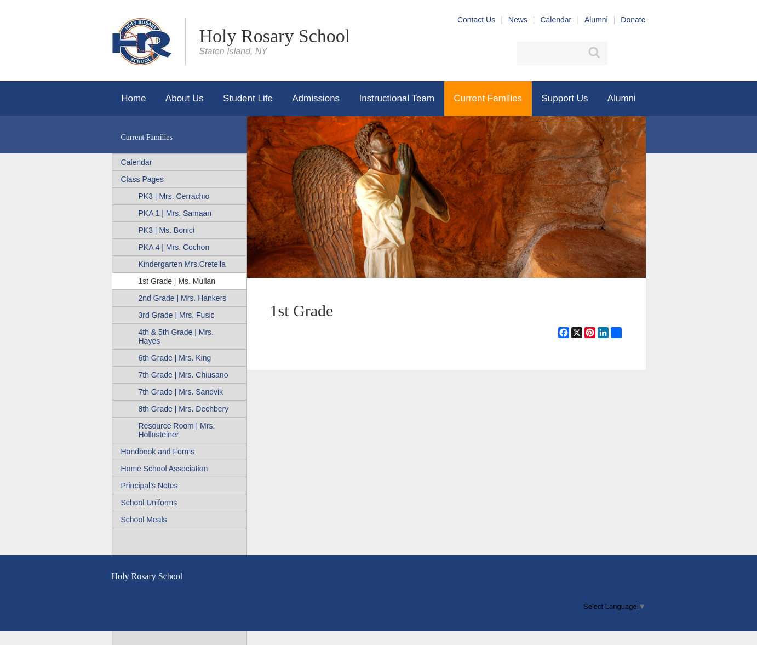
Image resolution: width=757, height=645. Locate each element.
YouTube (639, 53)
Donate (633, 19)
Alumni (596, 19)
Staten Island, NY (233, 51)
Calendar (555, 19)
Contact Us (476, 19)
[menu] (614, 606)
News (517, 19)
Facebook (620, 53)
